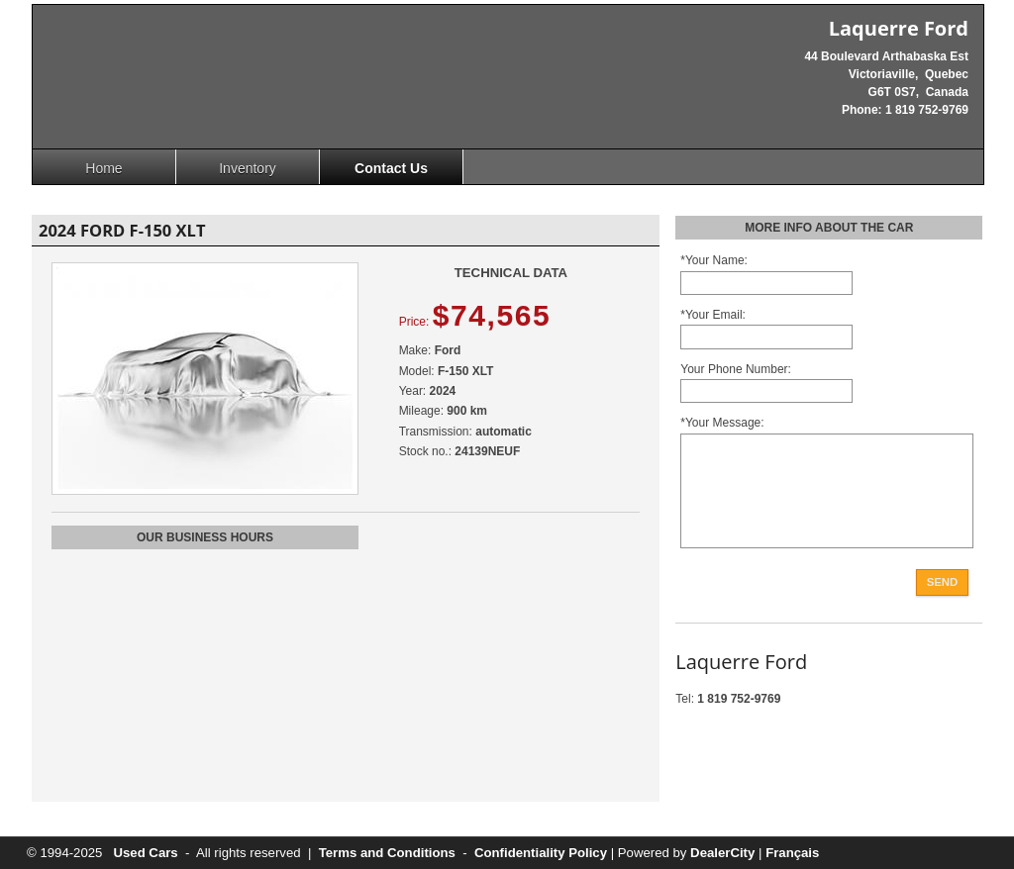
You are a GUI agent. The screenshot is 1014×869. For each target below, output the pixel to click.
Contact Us (391, 168)
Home (103, 168)
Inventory (247, 168)
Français (792, 852)
